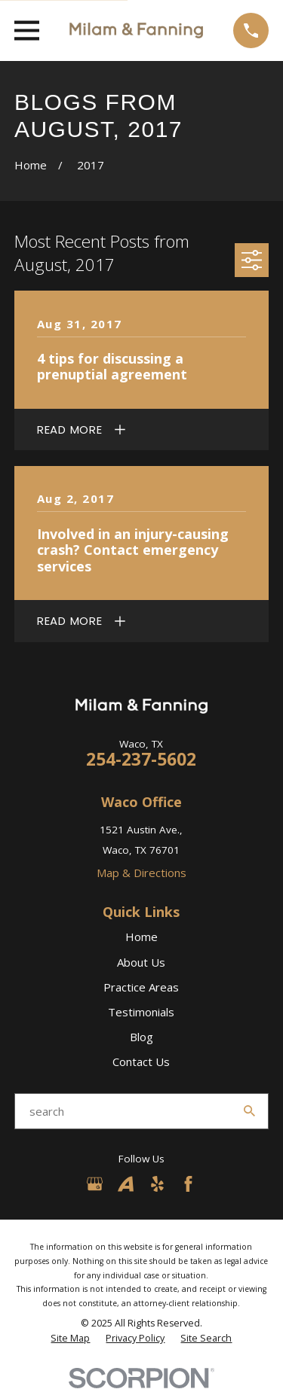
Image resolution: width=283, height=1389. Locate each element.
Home (141, 936)
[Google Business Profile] (95, 1184)
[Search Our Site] (249, 1110)
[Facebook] (188, 1184)
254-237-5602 (141, 759)
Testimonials (141, 1011)
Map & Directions (141, 872)
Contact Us (141, 1061)
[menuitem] (70, 1338)
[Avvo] (126, 1184)
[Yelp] (157, 1184)
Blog (141, 1036)
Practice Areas (141, 987)
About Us (141, 962)
